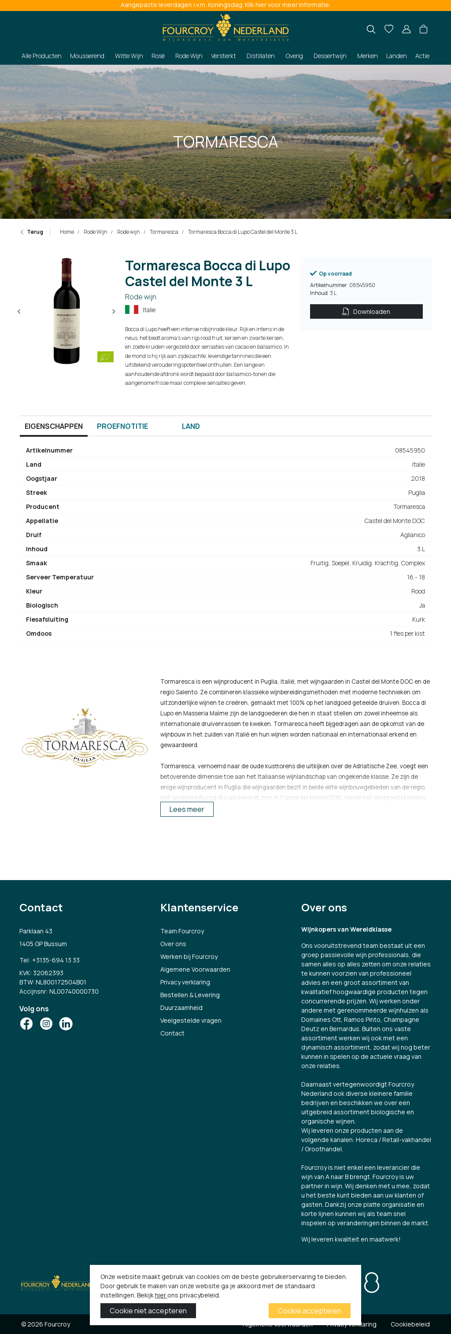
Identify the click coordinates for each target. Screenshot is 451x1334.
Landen (396, 56)
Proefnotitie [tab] (122, 426)
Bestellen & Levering (190, 995)
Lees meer (187, 809)
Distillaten (261, 56)
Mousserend (87, 56)
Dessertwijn (330, 56)
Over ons (173, 944)
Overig (294, 56)
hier (161, 1295)
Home (67, 232)
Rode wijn (128, 232)
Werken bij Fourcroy (189, 956)
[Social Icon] (26, 1024)
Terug (31, 232)
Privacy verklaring (185, 982)
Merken (367, 56)
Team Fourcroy (182, 931)
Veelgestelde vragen (191, 1020)
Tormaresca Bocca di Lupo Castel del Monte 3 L (242, 232)
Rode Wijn (189, 56)
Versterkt (223, 56)
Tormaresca (163, 232)
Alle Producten (42, 56)
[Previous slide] (19, 311)
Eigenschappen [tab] (54, 426)
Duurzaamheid (181, 1007)
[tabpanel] (225, 545)
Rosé (158, 56)
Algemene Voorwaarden (195, 969)
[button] (423, 29)
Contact (172, 1033)
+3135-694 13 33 (56, 960)
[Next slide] (114, 311)
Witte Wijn (129, 56)
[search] (371, 29)
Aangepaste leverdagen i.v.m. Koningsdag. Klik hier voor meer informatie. (225, 4)
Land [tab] (191, 426)
